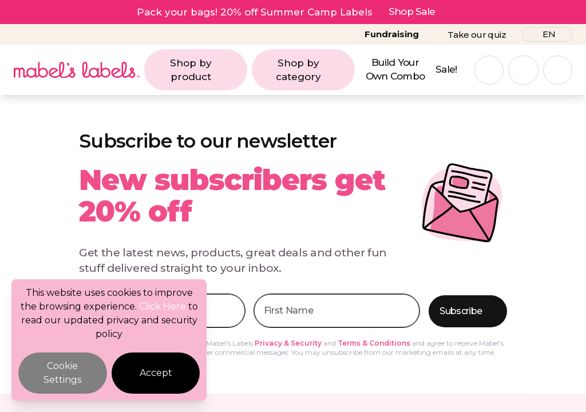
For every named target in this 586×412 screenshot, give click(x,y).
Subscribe (469, 311)
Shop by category (312, 69)
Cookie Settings (62, 372)
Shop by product (205, 69)
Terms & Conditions (374, 343)
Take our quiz (477, 34)
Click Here (162, 306)
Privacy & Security (288, 343)
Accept (156, 372)
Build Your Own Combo (395, 69)
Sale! (446, 69)
